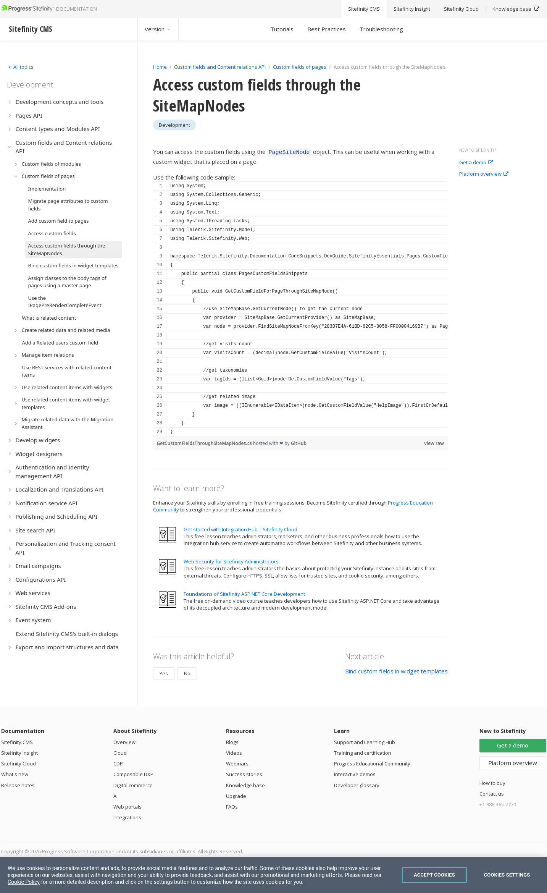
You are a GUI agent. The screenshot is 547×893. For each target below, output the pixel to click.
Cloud (120, 751)
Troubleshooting (381, 29)
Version (158, 29)
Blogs (232, 741)
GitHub (299, 442)
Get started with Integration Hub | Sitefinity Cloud (240, 528)
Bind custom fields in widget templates (396, 670)
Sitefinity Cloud (18, 762)
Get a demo (476, 163)
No (187, 672)
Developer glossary (356, 784)
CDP (118, 762)
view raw (434, 442)
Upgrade (236, 794)
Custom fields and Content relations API (220, 66)
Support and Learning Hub (364, 741)
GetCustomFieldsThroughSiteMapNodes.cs (205, 442)
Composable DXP (133, 773)
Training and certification (362, 751)
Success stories (244, 773)
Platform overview (483, 174)
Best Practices (326, 29)
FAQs (232, 805)
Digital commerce (133, 784)
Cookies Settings (507, 875)
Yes (164, 672)
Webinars (237, 762)
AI (115, 794)
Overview (124, 741)
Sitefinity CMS (17, 741)
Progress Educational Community (372, 762)
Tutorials (282, 29)
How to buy (492, 781)
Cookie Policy (24, 882)
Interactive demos (355, 773)
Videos (234, 751)
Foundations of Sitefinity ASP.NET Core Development (244, 592)
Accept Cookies (434, 875)
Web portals (127, 805)
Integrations (127, 816)
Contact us (491, 792)
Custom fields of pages (299, 66)
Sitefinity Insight (19, 751)
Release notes (18, 784)
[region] (300, 307)
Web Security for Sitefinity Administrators (231, 560)
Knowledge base (245, 784)
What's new (14, 773)
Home (160, 66)
